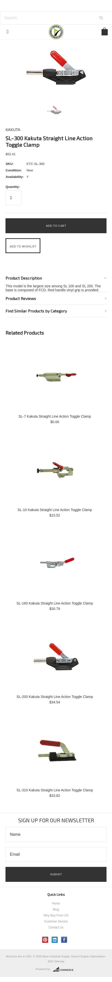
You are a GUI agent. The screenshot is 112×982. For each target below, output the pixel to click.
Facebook (64, 940)
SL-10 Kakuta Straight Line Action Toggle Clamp (54, 510)
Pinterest (45, 940)
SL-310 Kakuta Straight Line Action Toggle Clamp (54, 790)
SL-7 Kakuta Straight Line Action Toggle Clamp (54, 416)
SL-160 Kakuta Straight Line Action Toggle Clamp (54, 603)
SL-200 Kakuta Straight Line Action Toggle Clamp (54, 697)
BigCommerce (64, 969)
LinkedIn (55, 940)
